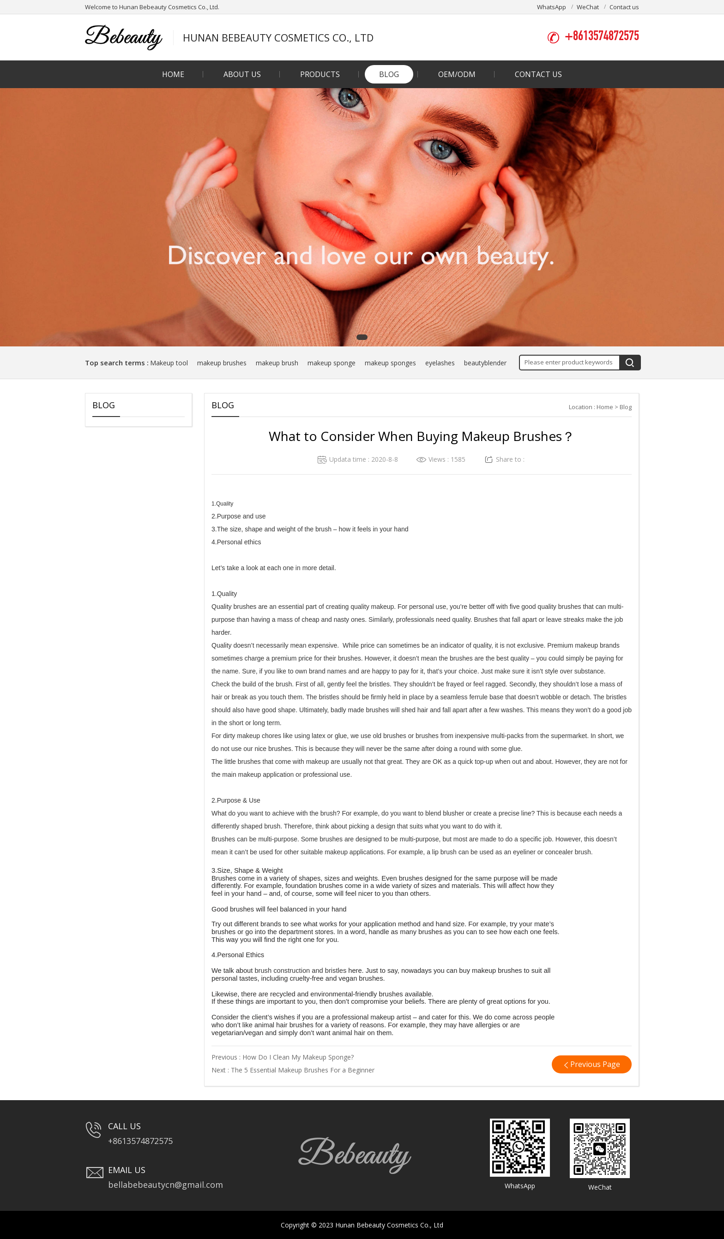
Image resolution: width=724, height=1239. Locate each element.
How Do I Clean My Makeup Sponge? (298, 1057)
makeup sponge (332, 362)
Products (320, 74)
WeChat (588, 7)
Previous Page (595, 1064)
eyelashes (440, 362)
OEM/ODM (457, 74)
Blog (389, 74)
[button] (362, 337)
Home (173, 74)
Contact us (624, 7)
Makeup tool (169, 362)
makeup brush (277, 362)
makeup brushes (222, 362)
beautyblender (485, 362)
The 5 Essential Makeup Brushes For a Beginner (302, 1070)
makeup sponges (390, 362)
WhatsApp (551, 7)
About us (242, 74)
